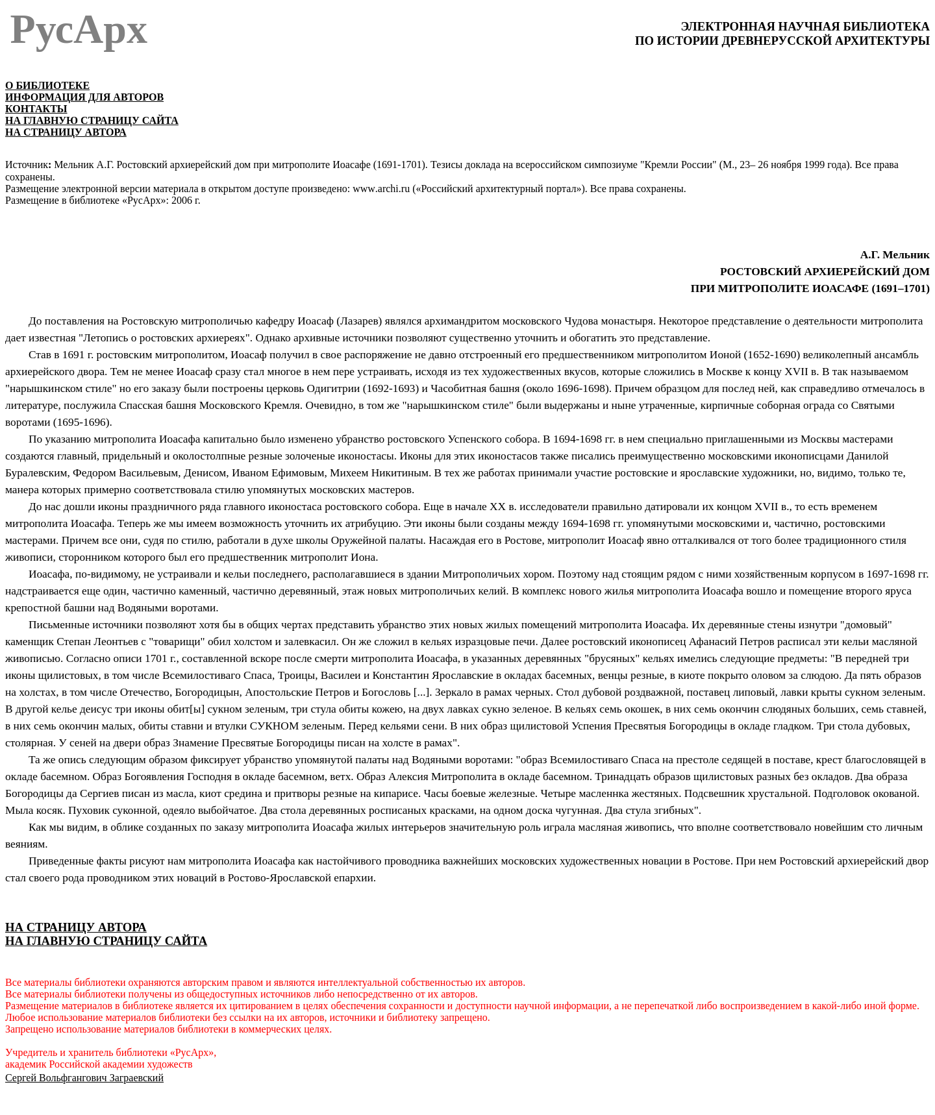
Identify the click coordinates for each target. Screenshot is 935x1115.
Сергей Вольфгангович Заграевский (84, 1077)
